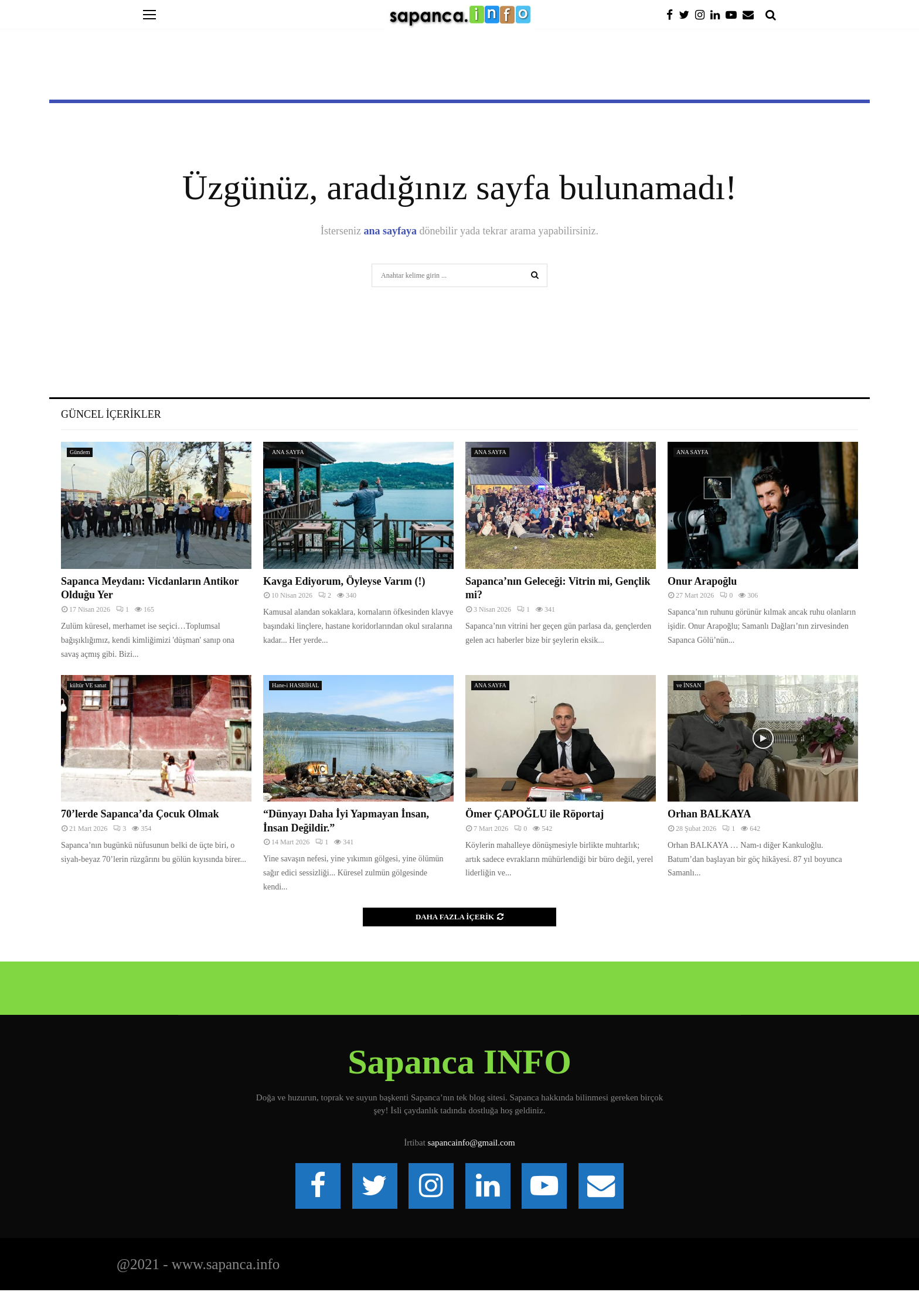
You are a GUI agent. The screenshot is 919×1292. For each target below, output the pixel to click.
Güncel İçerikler (111, 414)
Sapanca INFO (459, 1061)
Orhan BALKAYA (709, 814)
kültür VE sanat (88, 685)
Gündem (80, 452)
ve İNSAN (689, 685)
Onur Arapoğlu (702, 581)
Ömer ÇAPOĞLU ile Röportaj (534, 814)
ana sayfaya (390, 231)
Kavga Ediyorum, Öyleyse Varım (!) (344, 581)
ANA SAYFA (288, 452)
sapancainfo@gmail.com (471, 1142)
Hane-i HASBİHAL (295, 685)
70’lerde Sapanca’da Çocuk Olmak (140, 814)
